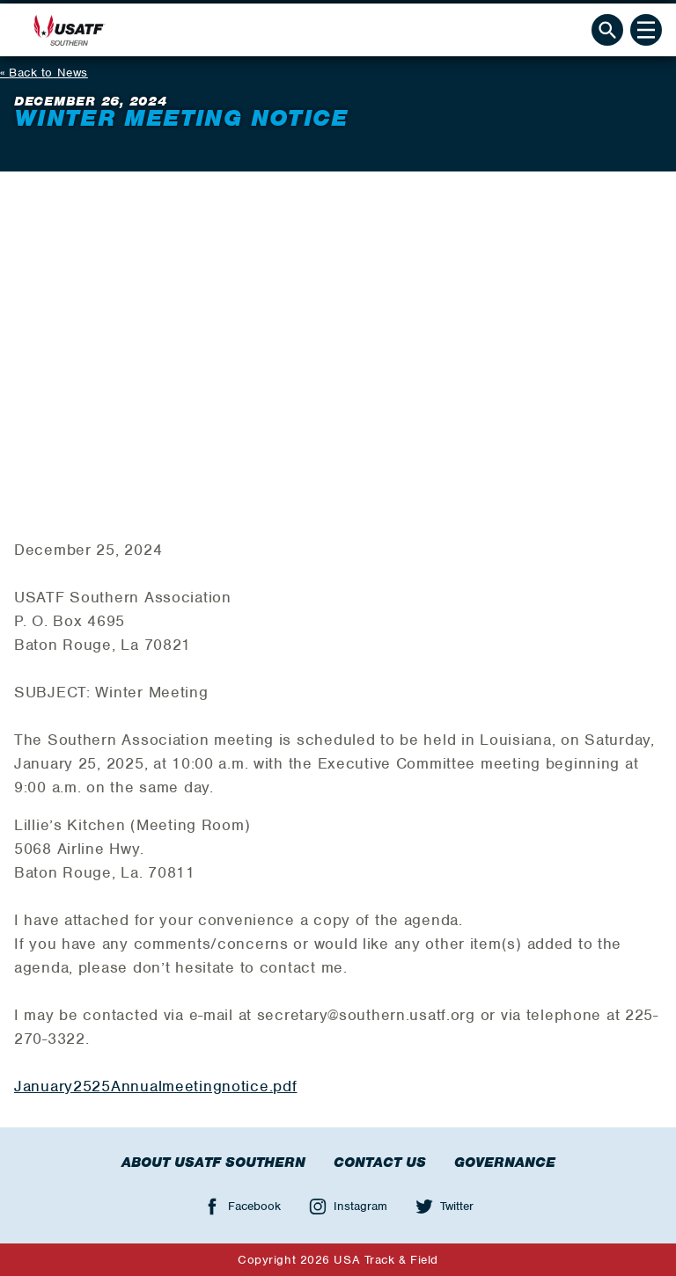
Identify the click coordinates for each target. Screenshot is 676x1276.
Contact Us (380, 1163)
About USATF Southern (213, 1163)
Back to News (48, 72)
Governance (504, 1163)
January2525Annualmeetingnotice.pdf (155, 1086)
